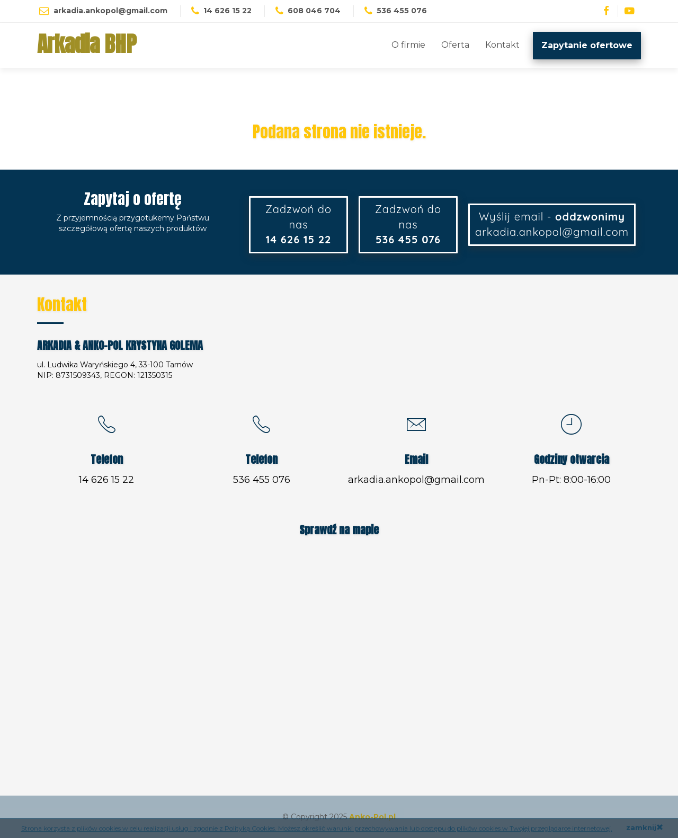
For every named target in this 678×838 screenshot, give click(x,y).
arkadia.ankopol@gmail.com (110, 10)
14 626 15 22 (106, 480)
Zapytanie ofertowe (586, 45)
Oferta (455, 45)
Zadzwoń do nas (298, 224)
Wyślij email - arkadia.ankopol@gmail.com (552, 224)
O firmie (408, 45)
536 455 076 (261, 480)
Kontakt (502, 45)
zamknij (644, 827)
